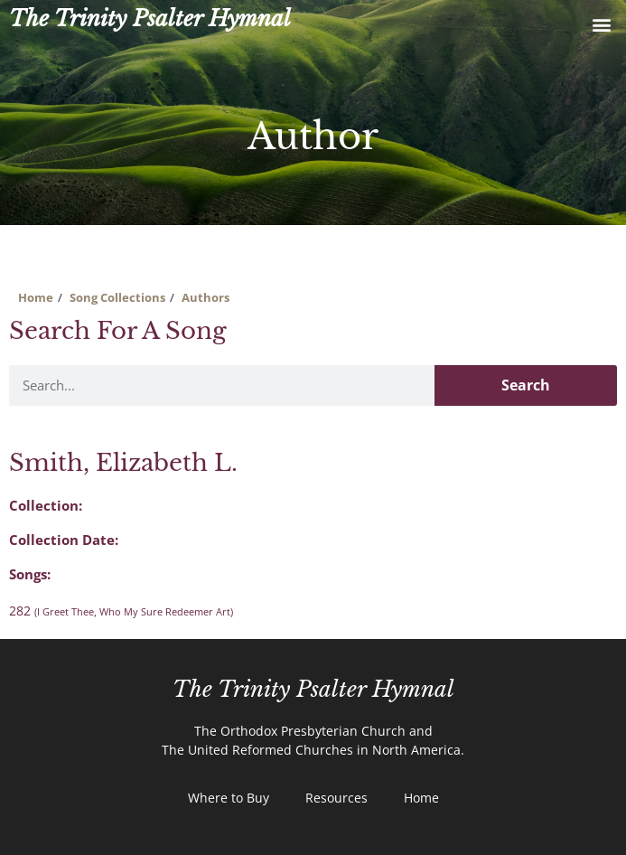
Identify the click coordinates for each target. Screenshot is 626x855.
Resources (336, 797)
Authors (205, 297)
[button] (602, 24)
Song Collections (117, 297)
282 (121, 610)
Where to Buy (228, 797)
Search (525, 385)
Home (35, 297)
